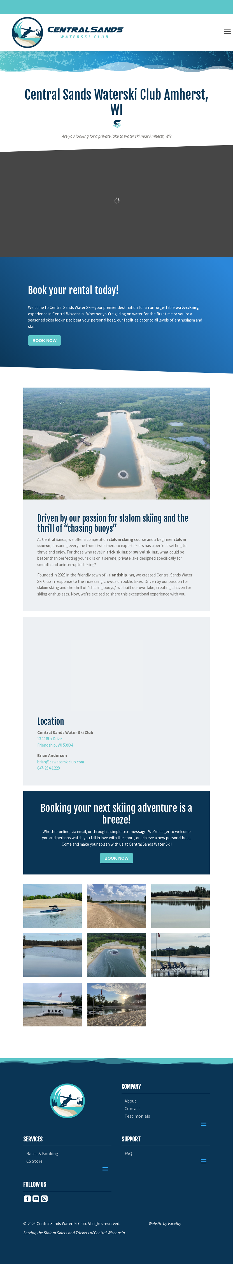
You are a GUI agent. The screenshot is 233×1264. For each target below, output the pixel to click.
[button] (203, 1123)
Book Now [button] (44, 340)
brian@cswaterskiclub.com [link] (60, 762)
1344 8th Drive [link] (49, 738)
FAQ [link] (128, 1153)
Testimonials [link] (137, 1116)
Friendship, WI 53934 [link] (55, 745)
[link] (68, 32)
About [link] (130, 1101)
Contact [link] (132, 1108)
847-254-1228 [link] (48, 768)
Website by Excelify (165, 1223)
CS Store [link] (34, 1161)
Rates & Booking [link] (42, 1153)
